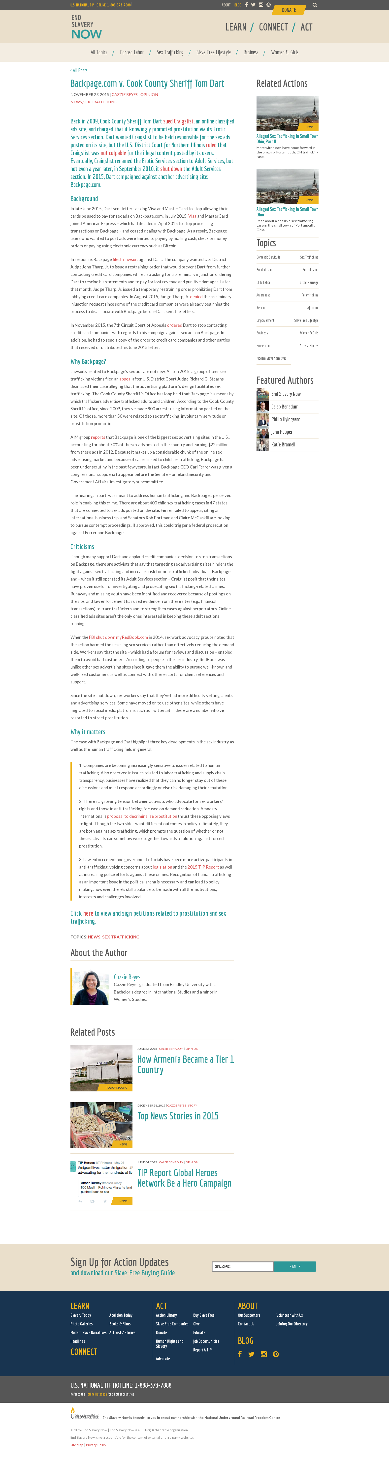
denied (196, 296)
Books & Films (120, 1323)
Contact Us (246, 1323)
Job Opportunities (206, 1341)
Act (161, 1306)
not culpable (113, 152)
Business (251, 52)
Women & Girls (284, 52)
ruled (211, 144)
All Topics (99, 52)
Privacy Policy (96, 1445)
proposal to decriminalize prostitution (142, 816)
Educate (199, 1332)
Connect (83, 1351)
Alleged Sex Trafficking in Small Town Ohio (288, 211)
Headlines (77, 1341)
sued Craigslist (178, 121)
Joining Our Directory (292, 1323)
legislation (162, 867)
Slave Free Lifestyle (213, 52)
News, (76, 101)
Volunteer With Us (289, 1315)
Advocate (163, 1358)
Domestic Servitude (268, 257)
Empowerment (265, 320)
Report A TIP (202, 1349)
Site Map (76, 1445)
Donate (161, 1332)
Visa (192, 216)
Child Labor (263, 282)
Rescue (261, 307)
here (88, 913)
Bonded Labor (265, 269)
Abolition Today (120, 1315)
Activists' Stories (122, 1332)
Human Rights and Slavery (170, 1344)
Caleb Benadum (171, 1049)
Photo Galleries (81, 1323)
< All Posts (79, 70)
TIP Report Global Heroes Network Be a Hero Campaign (184, 1178)
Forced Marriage (308, 282)
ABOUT (226, 5)
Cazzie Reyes (125, 94)
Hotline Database (96, 1394)
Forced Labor (132, 52)
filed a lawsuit (125, 259)
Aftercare (313, 307)
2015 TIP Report (203, 867)
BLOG (237, 5)
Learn (79, 1306)
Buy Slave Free (204, 1315)
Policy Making (310, 295)
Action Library (166, 1315)
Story (192, 1105)
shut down (171, 168)
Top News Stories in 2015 (178, 1115)
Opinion (149, 94)
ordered (174, 325)
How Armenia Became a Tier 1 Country (185, 1064)
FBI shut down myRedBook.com (118, 637)
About (248, 1306)
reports (98, 437)
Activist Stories (309, 345)
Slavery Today (80, 1315)
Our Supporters (249, 1315)
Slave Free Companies (172, 1323)
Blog (246, 1340)
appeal (125, 378)
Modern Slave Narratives (272, 358)
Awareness (263, 295)
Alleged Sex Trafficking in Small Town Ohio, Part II (288, 138)
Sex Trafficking (170, 52)
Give (196, 1323)
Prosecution (264, 345)
